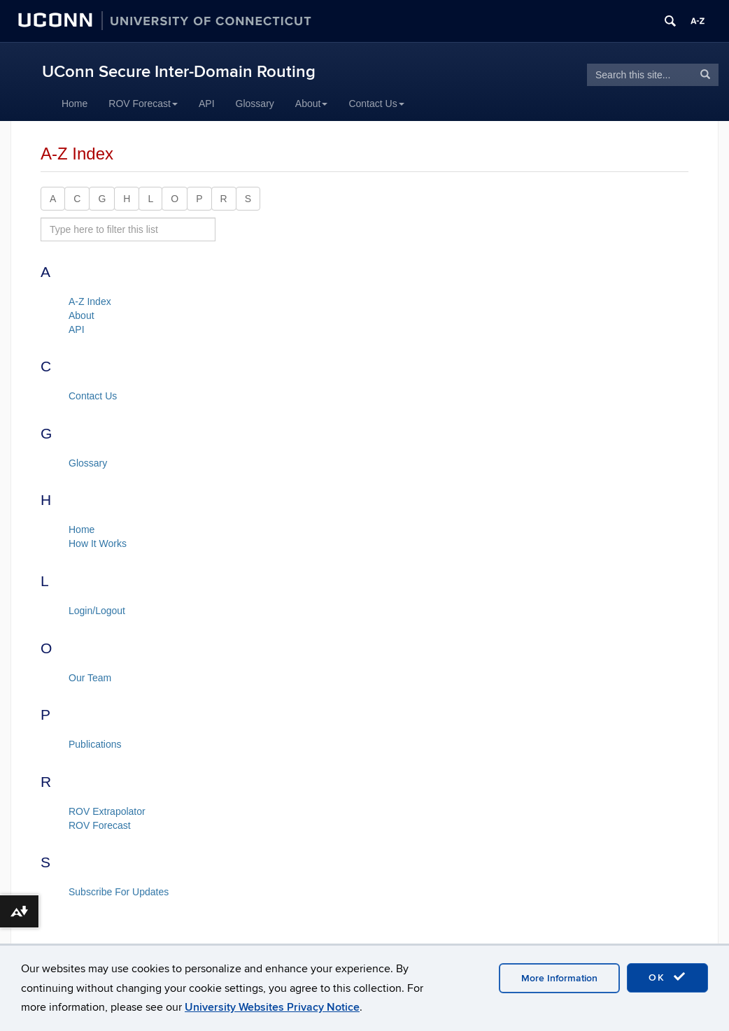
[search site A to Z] (128, 229)
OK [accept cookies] (667, 977)
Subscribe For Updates (119, 891)
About (311, 103)
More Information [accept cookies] (559, 978)
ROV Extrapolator (107, 811)
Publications (95, 744)
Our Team (90, 677)
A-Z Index (90, 301)
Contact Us (376, 103)
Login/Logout (97, 610)
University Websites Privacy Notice (272, 1007)
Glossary (255, 103)
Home (74, 103)
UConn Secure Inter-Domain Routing (179, 72)
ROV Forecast (143, 103)
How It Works (98, 543)
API (207, 103)
